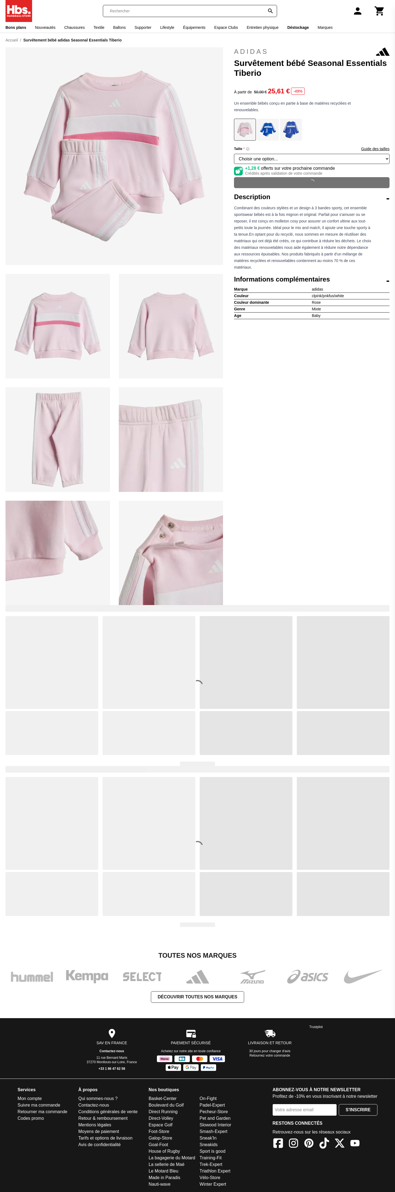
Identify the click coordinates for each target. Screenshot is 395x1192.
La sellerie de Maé (167, 1164)
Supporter (143, 27)
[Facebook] (278, 1144)
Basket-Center (163, 1098)
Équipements (194, 27)
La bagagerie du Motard (172, 1157)
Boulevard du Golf (166, 1105)
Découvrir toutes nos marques (197, 997)
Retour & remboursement (103, 1118)
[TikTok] (324, 1144)
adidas (312, 52)
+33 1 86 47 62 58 (111, 1069)
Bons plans (15, 27)
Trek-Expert (211, 1164)
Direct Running (163, 1111)
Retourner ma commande (42, 1111)
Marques (325, 27)
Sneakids (209, 1144)
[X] (339, 1144)
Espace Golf (161, 1125)
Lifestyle (167, 27)
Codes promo (31, 1118)
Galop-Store (160, 1138)
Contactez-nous (112, 1051)
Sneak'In (208, 1138)
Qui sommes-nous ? (97, 1098)
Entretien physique (262, 27)
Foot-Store (159, 1131)
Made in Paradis (164, 1177)
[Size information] (248, 149)
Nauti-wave (160, 1184)
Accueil (11, 40)
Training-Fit (211, 1157)
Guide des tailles (375, 149)
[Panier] (379, 10)
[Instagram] (293, 1144)
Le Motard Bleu (164, 1171)
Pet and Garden (215, 1118)
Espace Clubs (226, 27)
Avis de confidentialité (99, 1144)
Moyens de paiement (98, 1131)
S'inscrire (358, 1109)
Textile (99, 27)
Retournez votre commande (270, 1055)
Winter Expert (213, 1184)
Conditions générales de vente (107, 1111)
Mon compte (30, 1098)
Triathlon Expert (215, 1171)
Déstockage (298, 27)
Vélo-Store (210, 1177)
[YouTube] (354, 1144)
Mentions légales (94, 1125)
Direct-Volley (161, 1118)
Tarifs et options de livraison (105, 1138)
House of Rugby (164, 1151)
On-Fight (208, 1098)
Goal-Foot (158, 1144)
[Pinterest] (308, 1144)
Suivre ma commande (39, 1105)
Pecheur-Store (214, 1111)
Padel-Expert (212, 1105)
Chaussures (74, 27)
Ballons (119, 27)
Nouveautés (45, 27)
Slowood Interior (216, 1125)
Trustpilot (316, 1027)
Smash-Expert (213, 1131)
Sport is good (212, 1151)
